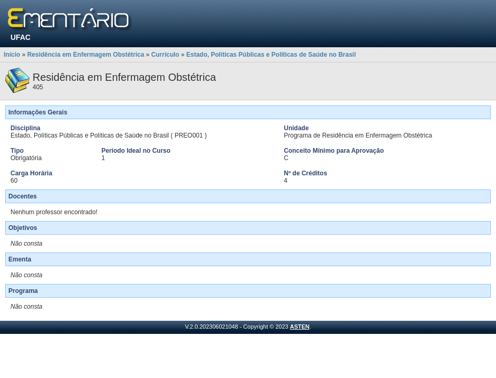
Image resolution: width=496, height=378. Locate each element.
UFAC (20, 37)
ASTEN (299, 326)
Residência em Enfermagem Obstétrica (85, 54)
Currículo (165, 54)
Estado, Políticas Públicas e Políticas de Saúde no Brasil (271, 54)
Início (12, 54)
